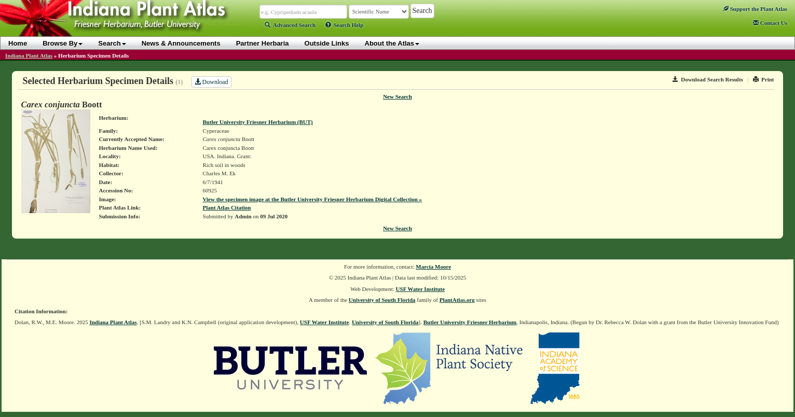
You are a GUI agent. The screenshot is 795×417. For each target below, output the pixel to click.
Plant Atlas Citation (227, 207)
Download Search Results (708, 79)
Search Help (344, 25)
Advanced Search (290, 25)
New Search (397, 96)
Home (17, 43)
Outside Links (327, 43)
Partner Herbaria (262, 43)
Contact (770, 23)
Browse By (63, 43)
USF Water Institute (420, 289)
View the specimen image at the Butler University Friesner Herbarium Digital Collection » (312, 199)
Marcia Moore (433, 266)
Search (112, 43)
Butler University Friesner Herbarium (470, 322)
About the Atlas (392, 43)
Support (755, 9)
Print (763, 79)
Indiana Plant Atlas (28, 55)
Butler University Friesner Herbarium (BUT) (258, 122)
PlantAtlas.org (457, 300)
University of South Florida (382, 300)
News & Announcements (181, 43)
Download (211, 82)
